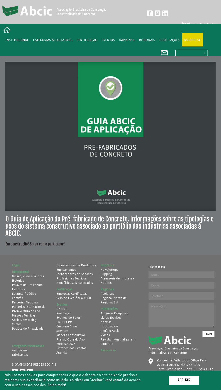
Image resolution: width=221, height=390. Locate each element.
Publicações (169, 40)
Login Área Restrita (199, 24)
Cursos (17, 324)
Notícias (106, 283)
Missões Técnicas (23, 315)
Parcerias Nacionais (25, 302)
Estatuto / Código (24, 294)
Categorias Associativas (52, 40)
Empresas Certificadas (71, 294)
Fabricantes (20, 355)
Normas (106, 322)
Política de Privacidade (28, 328)
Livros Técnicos (111, 318)
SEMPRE (62, 331)
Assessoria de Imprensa (117, 278)
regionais (147, 40)
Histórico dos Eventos (71, 348)
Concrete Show (66, 326)
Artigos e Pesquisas (114, 313)
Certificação (87, 40)
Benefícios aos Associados (74, 283)
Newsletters (109, 270)
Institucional (17, 40)
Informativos (109, 326)
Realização (63, 313)
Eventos (108, 40)
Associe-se (192, 40)
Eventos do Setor (68, 318)
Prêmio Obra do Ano (70, 339)
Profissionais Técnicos (71, 278)
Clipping (106, 274)
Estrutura (18, 289)
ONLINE (61, 309)
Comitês (17, 298)
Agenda (61, 352)
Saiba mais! (56, 385)
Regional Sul (109, 302)
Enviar (208, 334)
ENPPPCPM (64, 322)
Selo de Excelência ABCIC (74, 298)
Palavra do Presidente (27, 285)
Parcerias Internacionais (28, 307)
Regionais (107, 294)
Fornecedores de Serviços (74, 274)
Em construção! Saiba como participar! (35, 244)
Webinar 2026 (65, 344)
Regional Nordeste (114, 298)
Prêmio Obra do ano (26, 311)
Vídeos (105, 335)
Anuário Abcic (110, 331)
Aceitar (183, 380)
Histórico (18, 281)
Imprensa (127, 40)
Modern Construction (71, 335)
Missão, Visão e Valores (28, 276)
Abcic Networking (24, 320)
